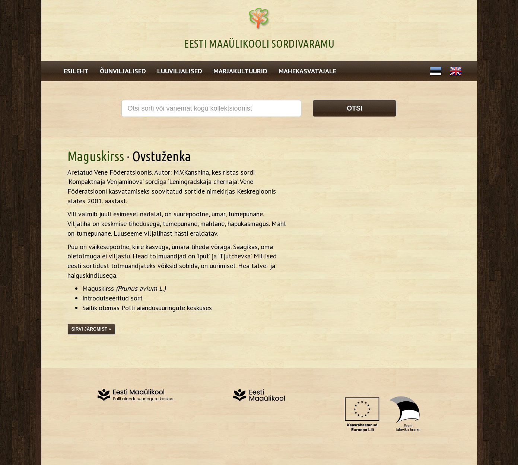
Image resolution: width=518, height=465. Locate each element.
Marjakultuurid (240, 71)
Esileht (76, 71)
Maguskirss (95, 156)
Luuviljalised (179, 71)
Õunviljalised (123, 71)
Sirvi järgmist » (91, 329)
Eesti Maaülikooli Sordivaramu (259, 43)
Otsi (354, 108)
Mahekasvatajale (307, 71)
